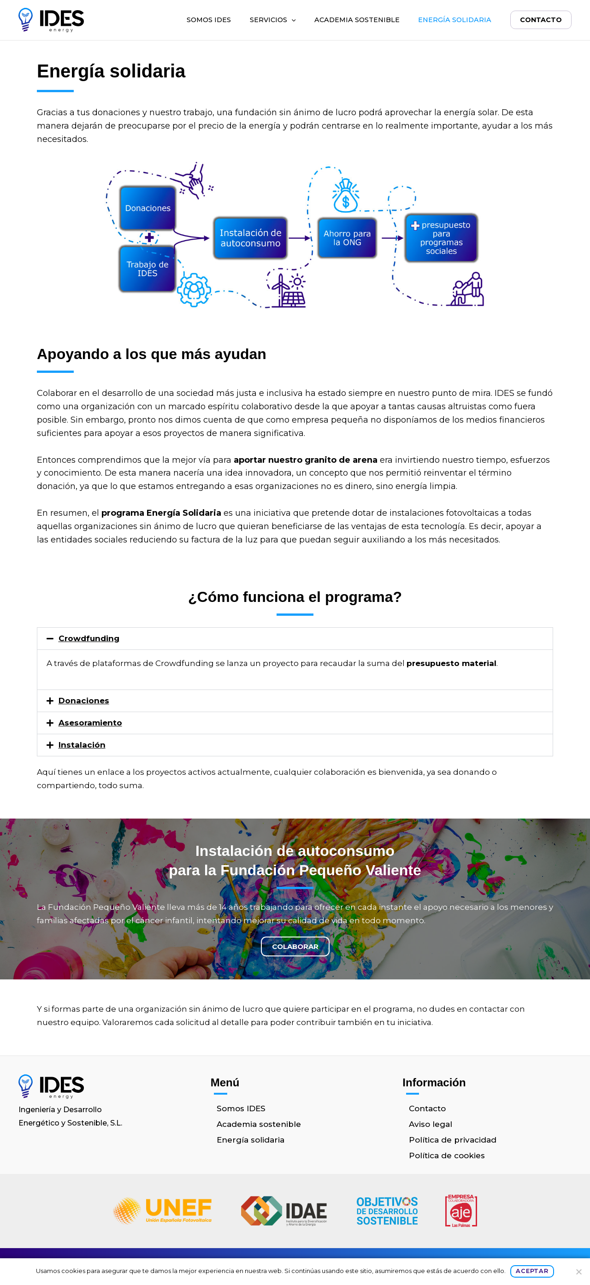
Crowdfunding (89, 638)
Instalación (82, 744)
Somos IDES (208, 20)
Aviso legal (430, 1124)
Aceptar (532, 1270)
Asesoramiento (90, 722)
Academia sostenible (356, 20)
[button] (290, 19)
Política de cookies (447, 1155)
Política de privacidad (452, 1139)
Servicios (272, 19)
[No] (578, 1271)
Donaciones (84, 700)
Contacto (540, 20)
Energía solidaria (453, 20)
